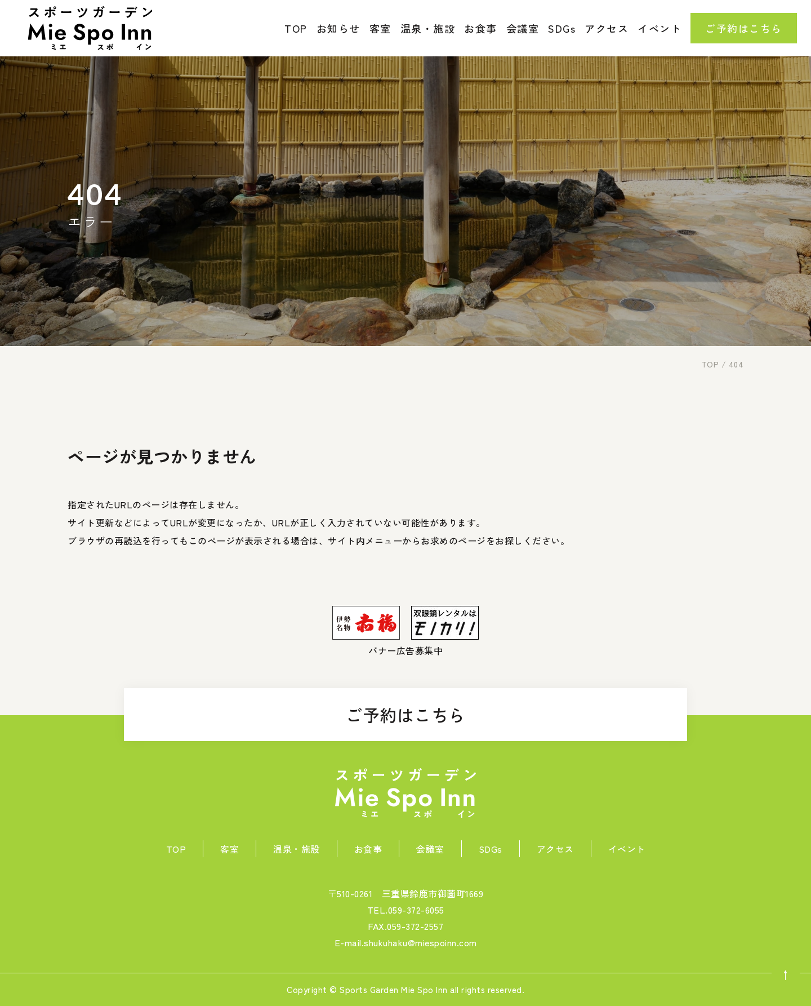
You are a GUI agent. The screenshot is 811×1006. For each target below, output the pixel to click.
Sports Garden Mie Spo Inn (394, 989)
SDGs (562, 28)
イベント (659, 28)
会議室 (523, 28)
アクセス (607, 28)
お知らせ (338, 28)
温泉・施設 (428, 28)
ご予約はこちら (405, 714)
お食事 (480, 28)
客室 (380, 28)
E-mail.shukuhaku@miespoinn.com (406, 942)
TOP (296, 28)
